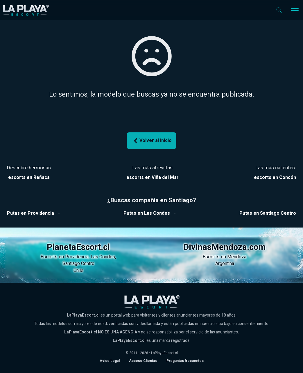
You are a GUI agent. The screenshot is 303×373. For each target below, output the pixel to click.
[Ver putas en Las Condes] (146, 213)
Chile (78, 270)
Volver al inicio (151, 140)
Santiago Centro (78, 263)
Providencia (77, 256)
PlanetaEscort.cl (78, 247)
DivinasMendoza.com (224, 247)
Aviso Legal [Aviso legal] (110, 360)
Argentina (224, 263)
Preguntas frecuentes (185, 360)
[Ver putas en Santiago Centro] (267, 213)
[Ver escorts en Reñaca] (29, 177)
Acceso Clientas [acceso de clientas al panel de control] (143, 360)
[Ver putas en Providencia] (30, 213)
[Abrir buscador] (279, 10)
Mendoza (236, 256)
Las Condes (103, 256)
